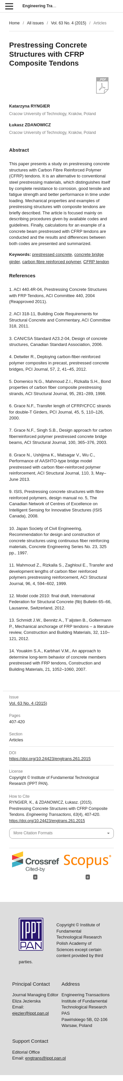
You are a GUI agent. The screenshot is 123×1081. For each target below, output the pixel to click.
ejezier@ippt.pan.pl (30, 1013)
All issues (35, 23)
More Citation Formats (32, 833)
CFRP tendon (96, 261)
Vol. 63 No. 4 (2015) (68, 23)
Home (14, 23)
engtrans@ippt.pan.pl (45, 1058)
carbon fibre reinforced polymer (51, 261)
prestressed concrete (52, 254)
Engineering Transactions (47, 6)
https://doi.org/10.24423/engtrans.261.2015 (50, 758)
